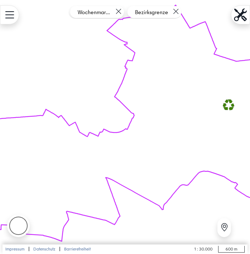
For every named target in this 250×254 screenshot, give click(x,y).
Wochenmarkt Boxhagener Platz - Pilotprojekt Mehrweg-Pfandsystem (94, 12)
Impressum (14, 249)
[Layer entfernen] (118, 11)
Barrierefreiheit (77, 249)
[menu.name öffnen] (9, 14)
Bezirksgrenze (151, 12)
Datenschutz (44, 249)
